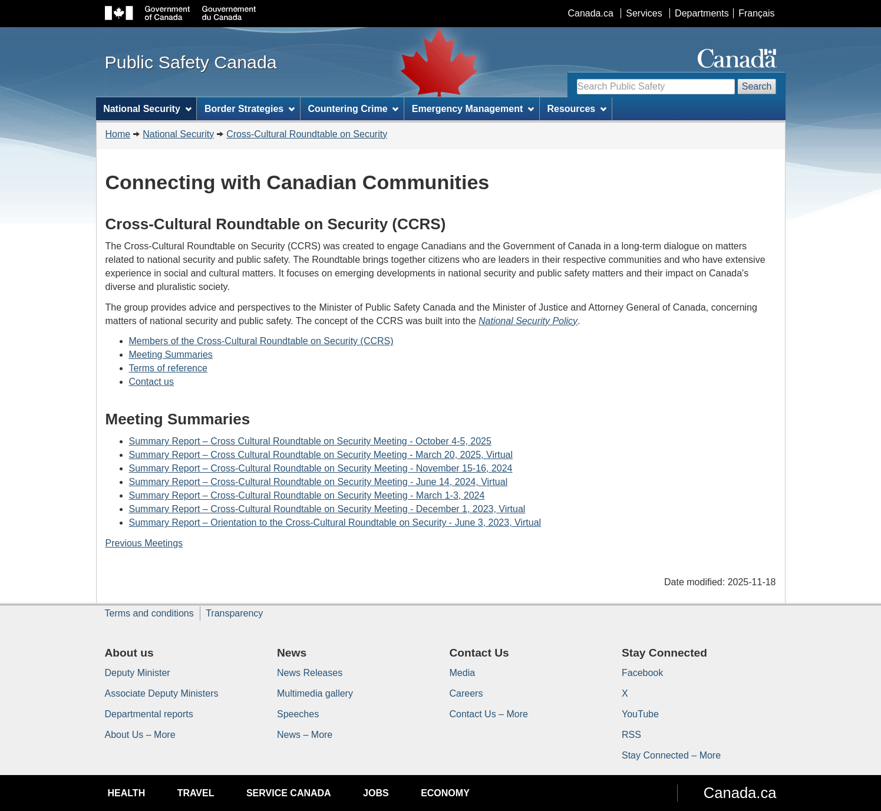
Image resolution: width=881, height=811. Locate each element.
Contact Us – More (489, 714)
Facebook (642, 673)
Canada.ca (590, 13)
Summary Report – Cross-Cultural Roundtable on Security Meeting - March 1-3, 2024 (307, 495)
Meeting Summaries (171, 355)
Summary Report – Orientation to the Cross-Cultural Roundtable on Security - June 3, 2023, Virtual (335, 522)
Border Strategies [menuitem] (249, 109)
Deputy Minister (137, 673)
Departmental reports (149, 714)
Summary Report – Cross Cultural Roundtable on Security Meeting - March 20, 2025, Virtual (321, 455)
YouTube (640, 714)
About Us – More (140, 735)
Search (757, 86)
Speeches (298, 714)
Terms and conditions (149, 613)
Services (644, 13)
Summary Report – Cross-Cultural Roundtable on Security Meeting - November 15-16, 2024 (321, 468)
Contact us (151, 382)
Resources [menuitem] (576, 109)
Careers (466, 693)
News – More (304, 735)
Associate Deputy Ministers (162, 693)
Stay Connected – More (671, 755)
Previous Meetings (144, 543)
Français (756, 13)
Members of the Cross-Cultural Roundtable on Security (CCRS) (261, 341)
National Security (178, 134)
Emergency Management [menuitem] (473, 109)
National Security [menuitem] (147, 109)
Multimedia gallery (315, 693)
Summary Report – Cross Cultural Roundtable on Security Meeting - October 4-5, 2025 (310, 441)
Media (463, 673)
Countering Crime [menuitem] (353, 109)
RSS (631, 735)
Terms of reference (168, 368)
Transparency (234, 613)
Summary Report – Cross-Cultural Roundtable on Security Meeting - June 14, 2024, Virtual (318, 482)
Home (118, 134)
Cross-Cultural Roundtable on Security (306, 134)
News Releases (309, 673)
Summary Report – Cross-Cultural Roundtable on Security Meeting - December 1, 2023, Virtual (327, 509)
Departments (702, 13)
